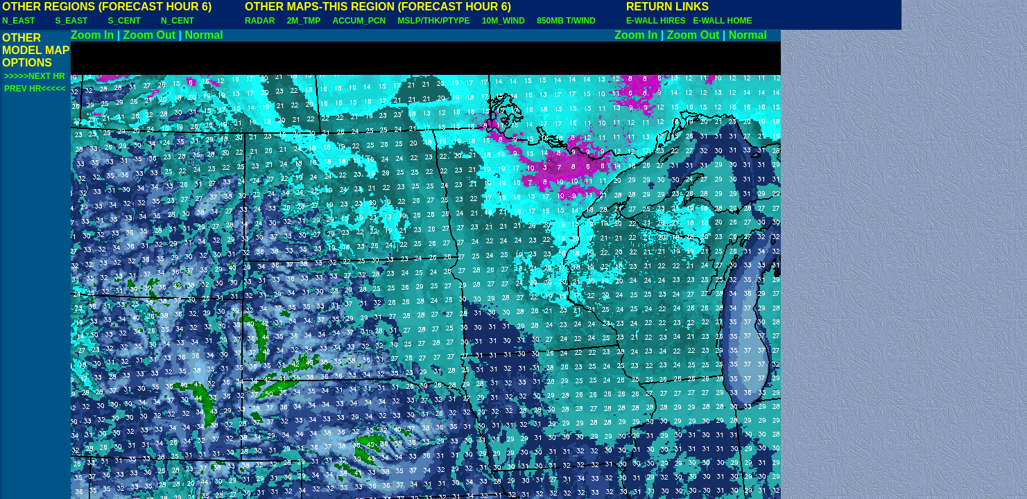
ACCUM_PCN (359, 21)
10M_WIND (503, 21)
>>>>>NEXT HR (34, 76)
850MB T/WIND (566, 21)
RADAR (260, 21)
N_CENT (177, 21)
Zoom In (92, 35)
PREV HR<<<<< (34, 89)
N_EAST (18, 21)
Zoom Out (149, 35)
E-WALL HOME (722, 21)
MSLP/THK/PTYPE (434, 21)
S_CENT (123, 21)
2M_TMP (303, 21)
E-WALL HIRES (658, 21)
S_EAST (71, 21)
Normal (204, 35)
